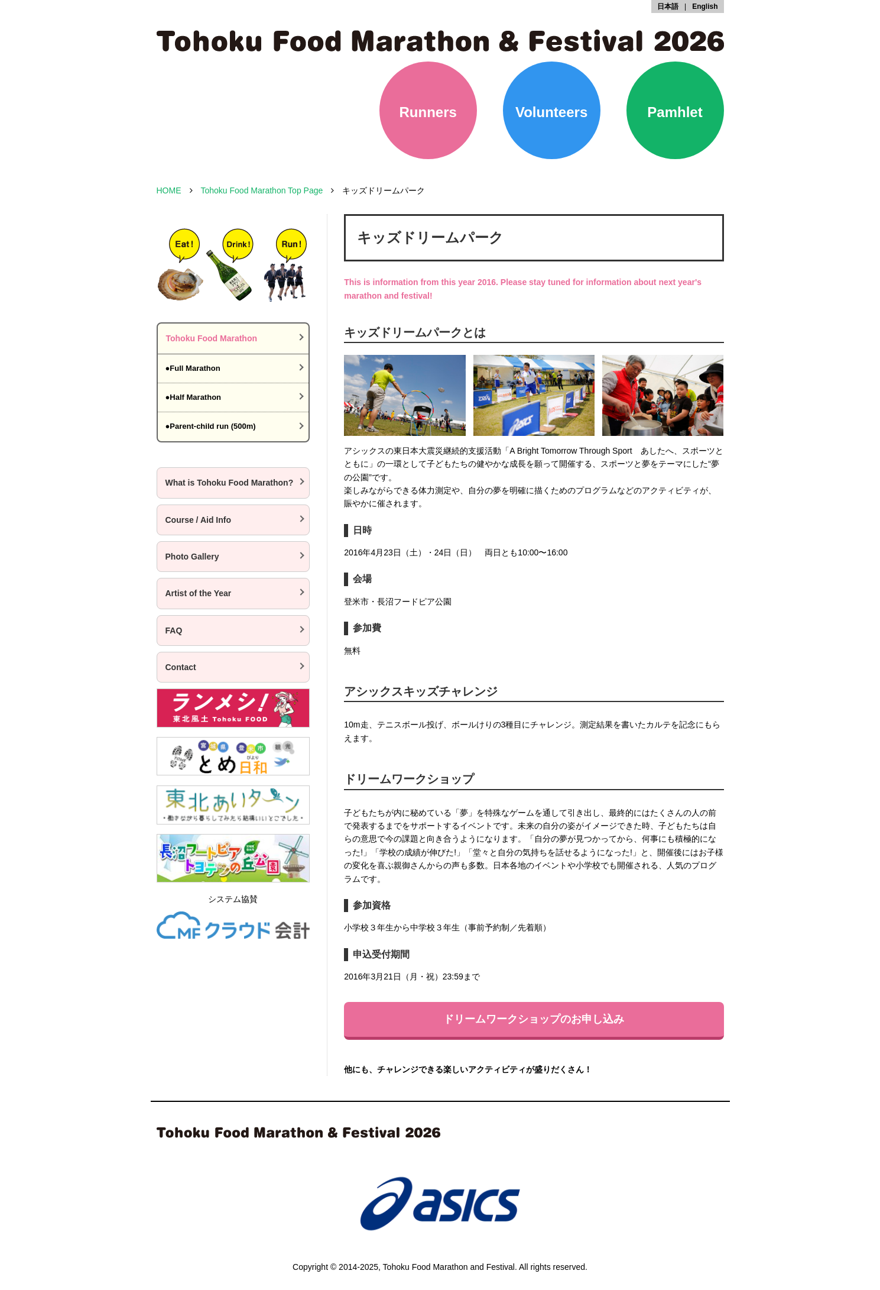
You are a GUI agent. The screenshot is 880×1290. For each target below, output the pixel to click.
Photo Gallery (192, 556)
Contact (180, 667)
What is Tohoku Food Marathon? (229, 482)
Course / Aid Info (198, 520)
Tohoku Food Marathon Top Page (262, 190)
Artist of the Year (198, 593)
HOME (169, 190)
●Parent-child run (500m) (210, 426)
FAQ (174, 630)
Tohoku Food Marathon (212, 338)
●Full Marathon (192, 368)
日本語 (667, 6)
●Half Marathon (193, 397)
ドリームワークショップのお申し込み (533, 1019)
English (704, 6)
